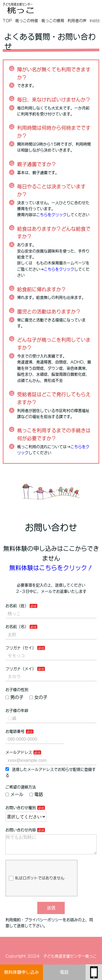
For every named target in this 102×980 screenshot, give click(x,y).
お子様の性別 (16, 690)
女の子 (38, 697)
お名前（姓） (16, 606)
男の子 (14, 697)
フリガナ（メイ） (20, 669)
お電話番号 (14, 731)
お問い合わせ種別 (20, 808)
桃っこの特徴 (26, 21)
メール (14, 794)
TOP (7, 21)
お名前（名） (16, 627)
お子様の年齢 (16, 710)
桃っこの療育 (52, 21)
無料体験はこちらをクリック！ (51, 568)
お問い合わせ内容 (20, 830)
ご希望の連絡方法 (20, 787)
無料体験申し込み (21, 972)
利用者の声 (76, 21)
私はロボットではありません (36, 882)
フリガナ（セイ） (20, 648)
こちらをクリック (51, 215)
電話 (64, 972)
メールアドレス (18, 752)
